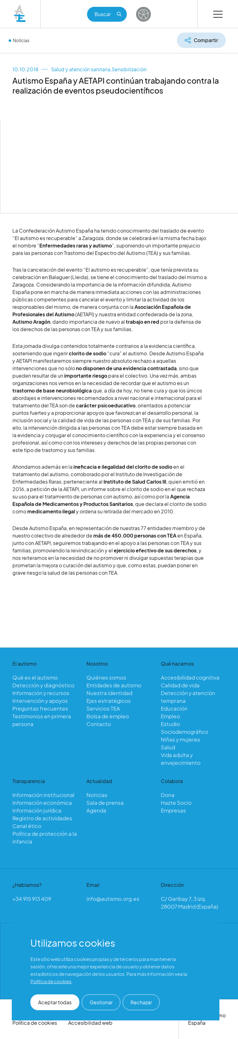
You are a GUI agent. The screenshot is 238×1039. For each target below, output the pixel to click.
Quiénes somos (106, 677)
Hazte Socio (176, 802)
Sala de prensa (105, 802)
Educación (174, 708)
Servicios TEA (103, 708)
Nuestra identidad (109, 692)
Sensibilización (129, 69)
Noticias (21, 40)
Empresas (173, 810)
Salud (168, 747)
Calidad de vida (180, 685)
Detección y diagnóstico (43, 685)
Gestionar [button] (101, 1002)
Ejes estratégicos (108, 700)
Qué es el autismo (35, 677)
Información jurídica (36, 810)
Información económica (42, 802)
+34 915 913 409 (31, 898)
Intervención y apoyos (40, 700)
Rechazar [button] (141, 1002)
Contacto (98, 723)
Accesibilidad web (90, 1022)
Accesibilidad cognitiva (190, 677)
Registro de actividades (42, 818)
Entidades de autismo (113, 685)
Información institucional (43, 794)
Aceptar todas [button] (55, 1002)
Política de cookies (34, 1022)
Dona (167, 794)
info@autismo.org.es (112, 898)
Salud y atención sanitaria (80, 69)
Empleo (170, 716)
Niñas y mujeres (180, 739)
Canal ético (26, 825)
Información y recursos (40, 692)
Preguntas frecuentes (40, 708)
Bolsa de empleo (107, 716)
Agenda (96, 810)
